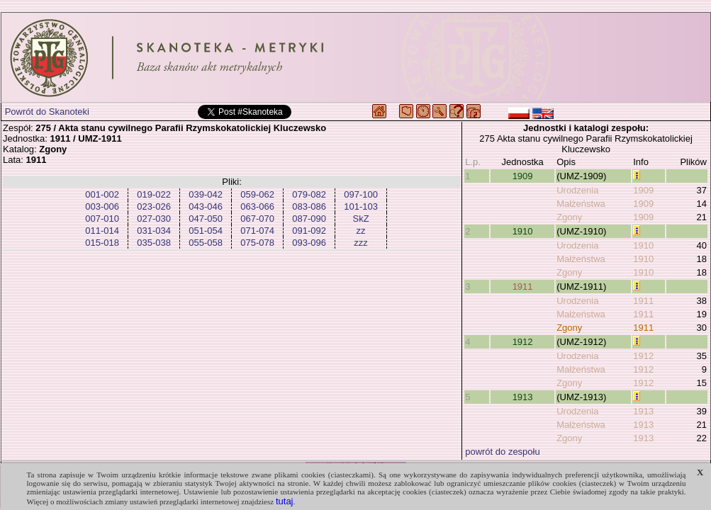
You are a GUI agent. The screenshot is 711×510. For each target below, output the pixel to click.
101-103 (361, 206)
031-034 (154, 230)
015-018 (102, 242)
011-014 (102, 230)
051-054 (206, 230)
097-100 (361, 194)
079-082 (309, 194)
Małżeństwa (580, 203)
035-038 (154, 242)
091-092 (309, 230)
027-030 (154, 218)
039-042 (206, 194)
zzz (361, 242)
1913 (523, 397)
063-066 (257, 206)
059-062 (257, 194)
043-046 (206, 206)
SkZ (361, 218)
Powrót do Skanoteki (47, 111)
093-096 (309, 242)
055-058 (206, 242)
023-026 (154, 206)
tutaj (284, 501)
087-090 (309, 218)
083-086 (309, 206)
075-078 (257, 242)
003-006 (102, 206)
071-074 (257, 230)
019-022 (154, 194)
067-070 (257, 218)
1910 (523, 231)
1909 (523, 176)
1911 (523, 286)
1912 (523, 341)
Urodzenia (577, 190)
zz (361, 230)
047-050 (206, 218)
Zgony (569, 217)
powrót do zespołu (502, 451)
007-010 (102, 218)
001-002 (102, 194)
